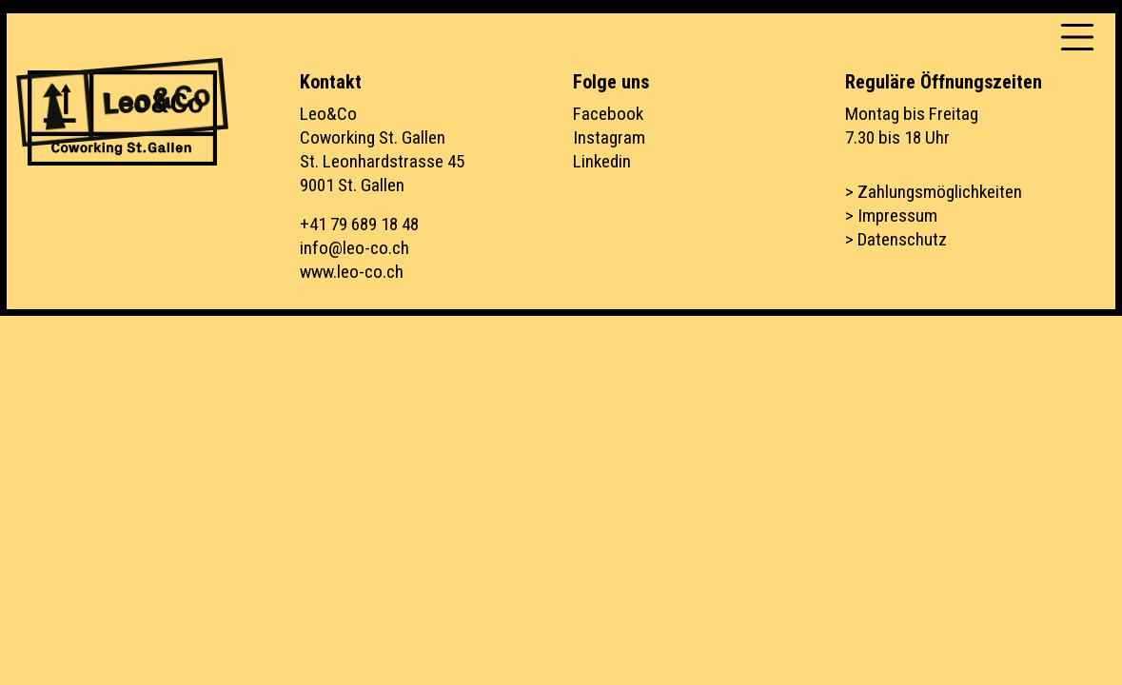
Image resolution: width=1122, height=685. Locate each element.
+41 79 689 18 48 (359, 224)
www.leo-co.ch (352, 272)
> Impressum (891, 215)
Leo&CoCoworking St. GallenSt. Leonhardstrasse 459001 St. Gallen (382, 149)
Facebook (608, 114)
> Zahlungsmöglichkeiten (933, 192)
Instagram (609, 137)
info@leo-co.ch (354, 248)
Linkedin (602, 161)
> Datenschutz (896, 239)
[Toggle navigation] (1077, 37)
